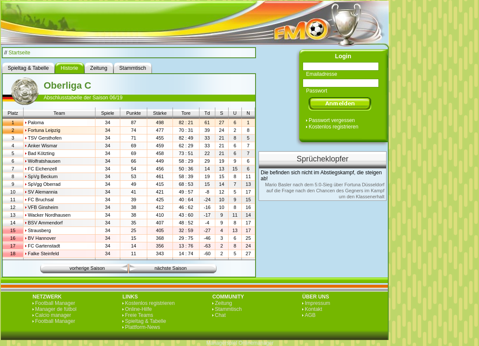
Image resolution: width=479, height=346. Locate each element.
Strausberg (39, 230)
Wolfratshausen (44, 161)
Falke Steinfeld (43, 253)
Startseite (19, 53)
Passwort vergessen (332, 120)
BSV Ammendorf (45, 222)
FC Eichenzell (42, 168)
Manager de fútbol (56, 309)
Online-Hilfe (138, 309)
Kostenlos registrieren (333, 127)
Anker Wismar (42, 145)
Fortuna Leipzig (44, 130)
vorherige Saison (87, 268)
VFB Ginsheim (43, 207)
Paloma (36, 122)
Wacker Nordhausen (49, 215)
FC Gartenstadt (44, 245)
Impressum (317, 303)
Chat (220, 315)
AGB (310, 315)
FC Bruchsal (41, 199)
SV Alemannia (42, 191)
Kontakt (313, 309)
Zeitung (223, 303)
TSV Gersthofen (45, 137)
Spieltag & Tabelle (145, 321)
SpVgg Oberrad (44, 184)
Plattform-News (142, 327)
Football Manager (55, 303)
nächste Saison (171, 268)
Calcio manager (53, 315)
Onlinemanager (256, 343)
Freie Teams (139, 315)
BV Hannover (42, 238)
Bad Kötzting (41, 153)
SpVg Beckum (43, 176)
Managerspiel (221, 343)
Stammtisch (228, 309)
